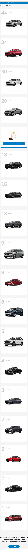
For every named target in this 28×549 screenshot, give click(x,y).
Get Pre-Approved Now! (14, 143)
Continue (14, 546)
